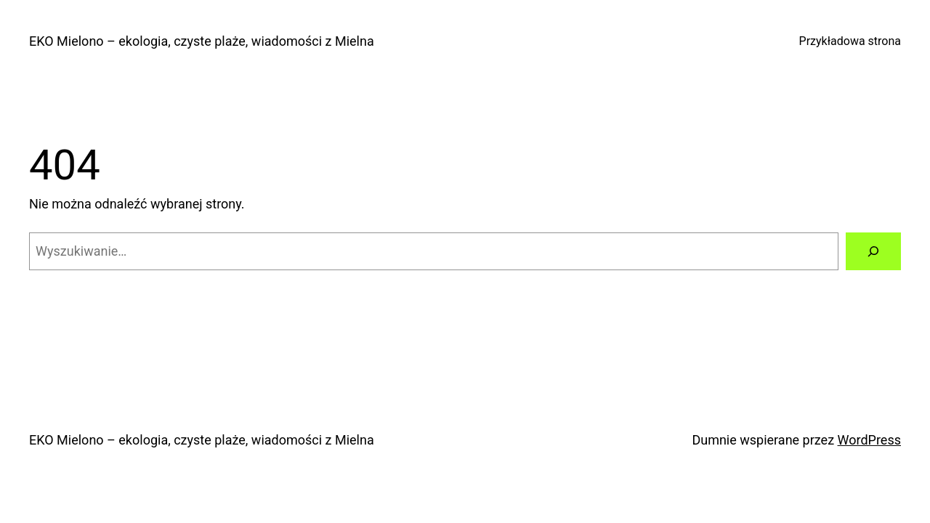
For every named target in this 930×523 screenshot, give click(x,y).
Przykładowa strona (850, 41)
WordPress (869, 439)
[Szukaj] (873, 251)
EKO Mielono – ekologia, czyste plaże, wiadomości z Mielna (201, 41)
